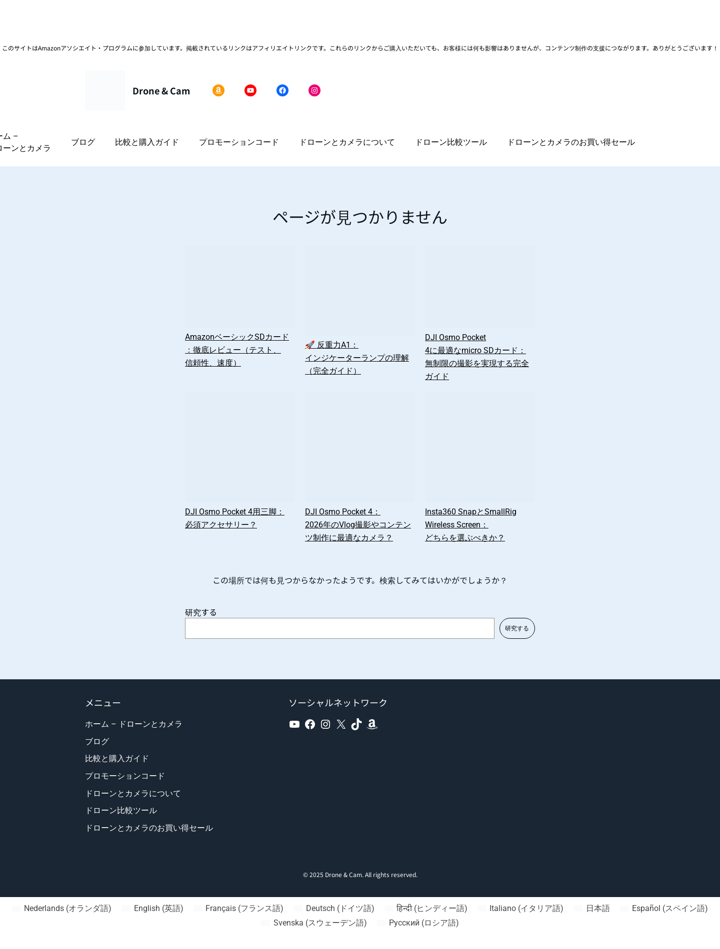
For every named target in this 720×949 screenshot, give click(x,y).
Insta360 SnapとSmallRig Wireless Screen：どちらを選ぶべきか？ (470, 524)
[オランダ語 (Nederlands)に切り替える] (61, 909)
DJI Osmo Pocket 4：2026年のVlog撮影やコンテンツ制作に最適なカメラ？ (358, 524)
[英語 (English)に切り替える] (152, 909)
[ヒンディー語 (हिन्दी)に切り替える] (426, 909)
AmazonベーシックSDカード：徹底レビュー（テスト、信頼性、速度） (237, 350)
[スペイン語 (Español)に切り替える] (664, 909)
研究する (201, 612)
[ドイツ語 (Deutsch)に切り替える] (333, 909)
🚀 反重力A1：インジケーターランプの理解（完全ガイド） (357, 358)
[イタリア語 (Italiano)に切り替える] (520, 909)
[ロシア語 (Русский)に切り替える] (418, 923)
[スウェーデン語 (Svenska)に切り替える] (314, 923)
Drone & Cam (161, 90)
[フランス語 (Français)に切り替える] (238, 909)
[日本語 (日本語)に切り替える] (591, 909)
